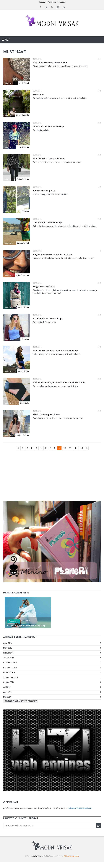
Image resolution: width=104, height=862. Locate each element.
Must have (9, 83)
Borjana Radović (23, 435)
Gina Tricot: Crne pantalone (48, 158)
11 (70, 448)
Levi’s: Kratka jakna (44, 190)
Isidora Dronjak (23, 243)
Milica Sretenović (22, 275)
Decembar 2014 (10, 663)
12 (76, 448)
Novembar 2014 (10, 667)
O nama (42, 2)
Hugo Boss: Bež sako (44, 286)
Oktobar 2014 (9, 672)
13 (82, 448)
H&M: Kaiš (38, 94)
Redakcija (52, 2)
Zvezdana (25, 211)
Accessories (13, 621)
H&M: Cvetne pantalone (46, 414)
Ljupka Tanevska (22, 115)
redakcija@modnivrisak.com (80, 808)
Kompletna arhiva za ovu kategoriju (21, 701)
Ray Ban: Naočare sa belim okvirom (52, 254)
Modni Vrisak (24, 83)
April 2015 (7, 643)
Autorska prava (73, 856)
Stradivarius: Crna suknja (47, 318)
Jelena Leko (24, 403)
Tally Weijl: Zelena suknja (47, 222)
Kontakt (62, 2)
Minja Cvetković (23, 147)
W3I (65, 856)
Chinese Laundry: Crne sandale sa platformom (59, 382)
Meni (7, 40)
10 (65, 448)
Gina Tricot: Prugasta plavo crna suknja (55, 350)
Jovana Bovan (23, 307)
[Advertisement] (52, 477)
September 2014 (10, 677)
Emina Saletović (23, 179)
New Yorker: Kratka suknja (48, 126)
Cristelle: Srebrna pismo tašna (50, 62)
